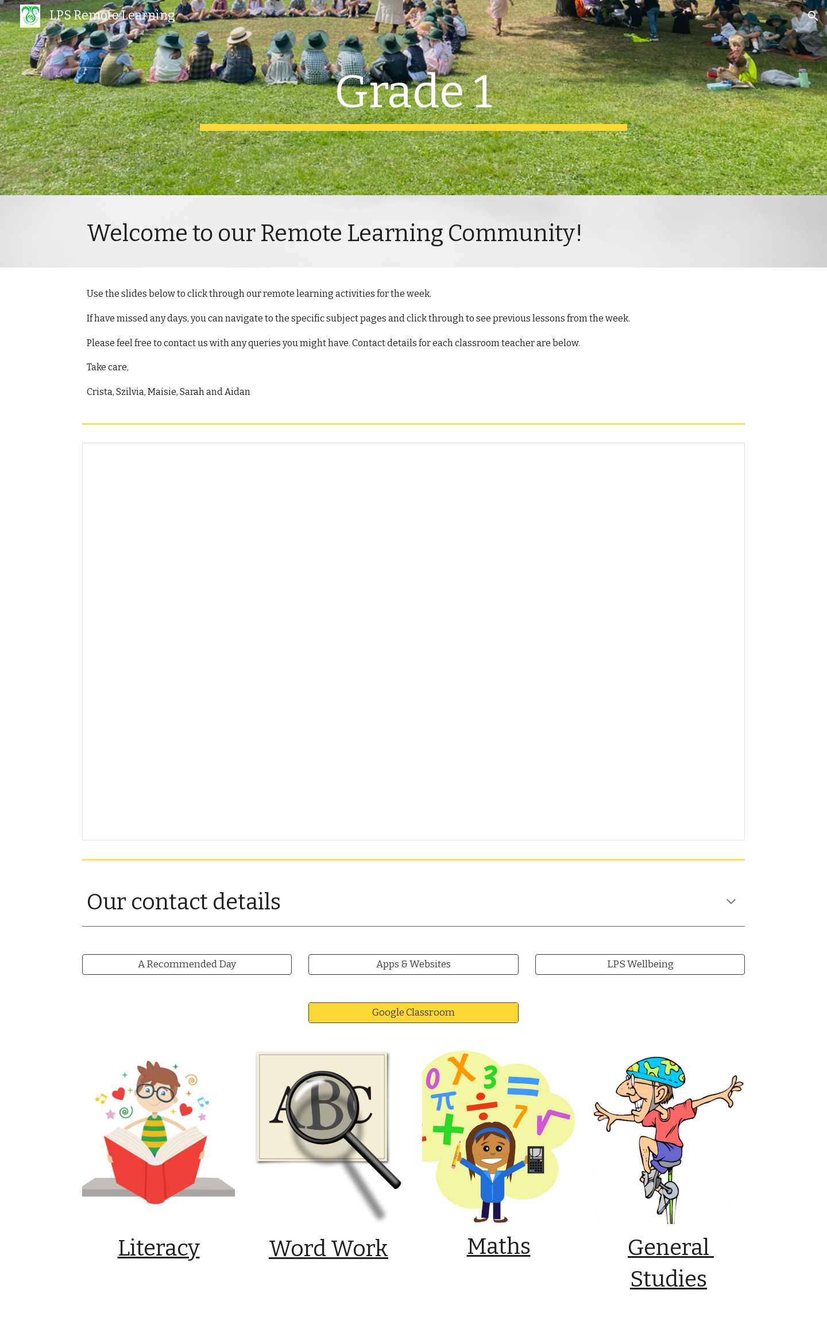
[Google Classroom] (413, 1013)
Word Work (328, 1248)
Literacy (159, 1248)
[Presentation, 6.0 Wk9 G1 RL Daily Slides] (413, 641)
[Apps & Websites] (413, 964)
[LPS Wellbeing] (640, 964)
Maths (499, 1246)
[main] (413, 97)
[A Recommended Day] (187, 964)
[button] (813, 16)
